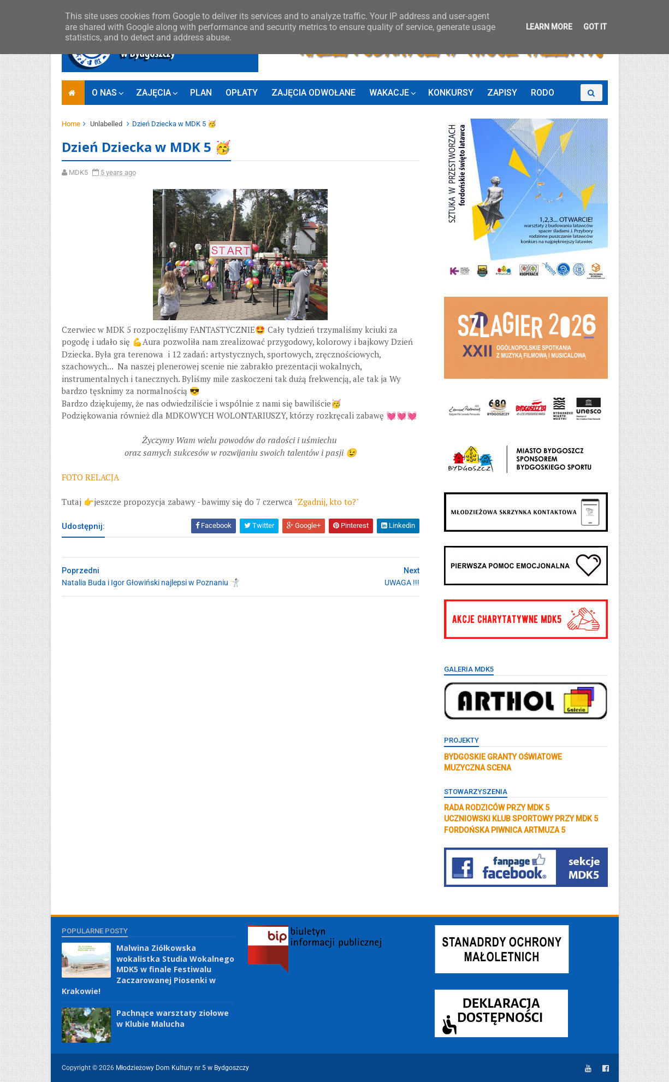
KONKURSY (450, 92)
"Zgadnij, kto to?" (326, 501)
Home (71, 124)
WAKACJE (389, 92)
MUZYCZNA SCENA (477, 767)
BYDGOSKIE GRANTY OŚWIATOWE (503, 756)
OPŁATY (242, 92)
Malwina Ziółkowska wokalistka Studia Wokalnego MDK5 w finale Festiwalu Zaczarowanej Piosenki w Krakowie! (148, 969)
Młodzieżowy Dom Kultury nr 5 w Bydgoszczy (182, 1068)
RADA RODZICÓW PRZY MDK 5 (496, 807)
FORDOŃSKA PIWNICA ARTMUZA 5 (504, 830)
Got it (595, 26)
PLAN (201, 92)
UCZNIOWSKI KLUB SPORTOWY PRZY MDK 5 (521, 818)
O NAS (104, 92)
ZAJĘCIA (153, 92)
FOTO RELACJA (90, 477)
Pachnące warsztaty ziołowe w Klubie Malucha (172, 1018)
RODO (542, 92)
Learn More (549, 26)
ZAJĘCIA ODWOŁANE (313, 92)
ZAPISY (502, 92)
